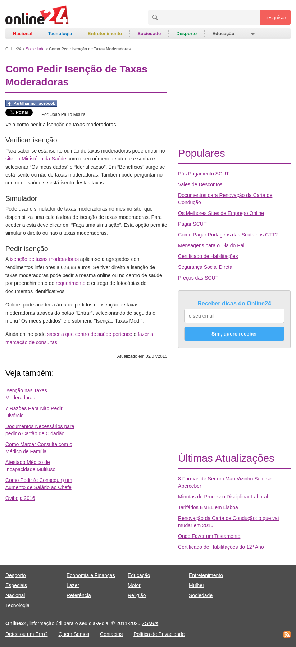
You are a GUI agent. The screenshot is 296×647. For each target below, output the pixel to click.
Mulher (196, 585)
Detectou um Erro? (26, 634)
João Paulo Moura (67, 114)
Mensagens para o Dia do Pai (211, 245)
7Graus (150, 623)
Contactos (111, 634)
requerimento (71, 283)
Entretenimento (105, 33)
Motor (134, 585)
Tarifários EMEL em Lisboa (208, 507)
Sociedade (149, 33)
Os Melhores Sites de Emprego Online (221, 213)
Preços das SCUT (198, 278)
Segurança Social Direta (205, 267)
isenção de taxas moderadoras (44, 259)
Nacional (22, 33)
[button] (252, 33)
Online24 (13, 49)
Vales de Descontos (200, 184)
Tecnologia (60, 33)
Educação (223, 33)
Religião (137, 595)
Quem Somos (74, 634)
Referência (79, 595)
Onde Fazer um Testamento (209, 536)
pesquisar (275, 17)
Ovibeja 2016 (20, 498)
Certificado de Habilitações (208, 256)
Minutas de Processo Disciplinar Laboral (223, 497)
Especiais (16, 585)
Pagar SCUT (192, 224)
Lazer (73, 585)
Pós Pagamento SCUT (203, 174)
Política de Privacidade (159, 634)
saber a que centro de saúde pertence (89, 334)
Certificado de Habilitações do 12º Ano (221, 547)
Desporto (186, 33)
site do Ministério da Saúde (35, 158)
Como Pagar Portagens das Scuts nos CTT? (228, 235)
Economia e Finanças (91, 575)
